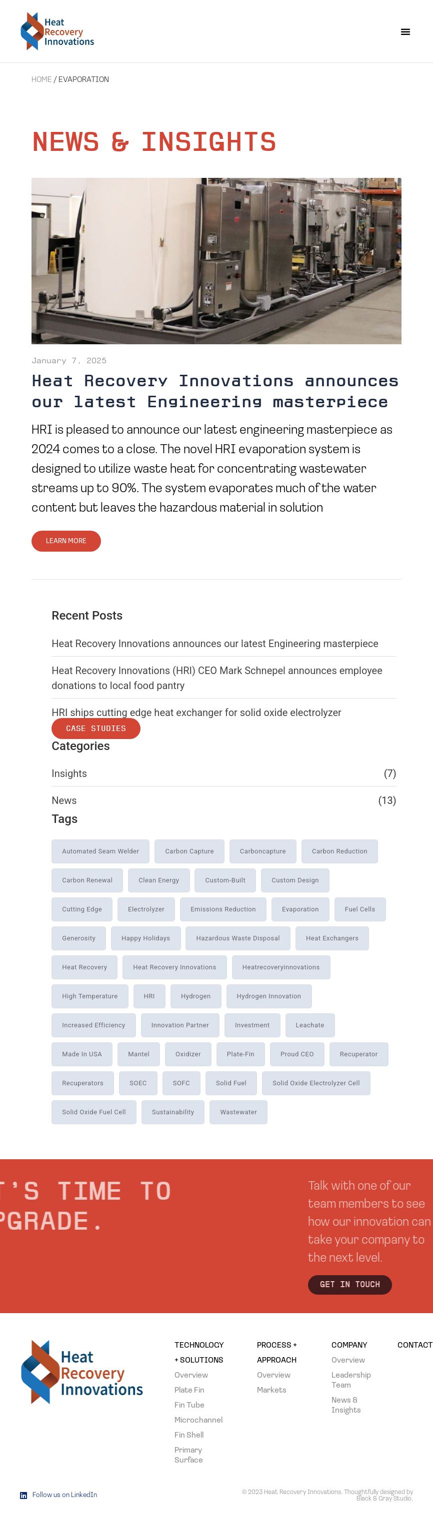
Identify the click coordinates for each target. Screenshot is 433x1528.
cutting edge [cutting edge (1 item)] (82, 909)
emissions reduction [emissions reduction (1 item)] (223, 909)
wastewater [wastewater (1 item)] (238, 1112)
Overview (191, 1376)
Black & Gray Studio (384, 1499)
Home (42, 80)
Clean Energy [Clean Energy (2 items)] (158, 880)
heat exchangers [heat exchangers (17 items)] (332, 938)
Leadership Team (350, 1381)
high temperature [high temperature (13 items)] (90, 996)
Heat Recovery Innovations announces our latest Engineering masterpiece (215, 644)
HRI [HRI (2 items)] (149, 996)
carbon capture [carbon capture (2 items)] (189, 851)
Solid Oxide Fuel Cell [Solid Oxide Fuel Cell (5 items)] (94, 1112)
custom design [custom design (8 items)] (295, 880)
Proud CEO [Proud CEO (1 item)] (297, 1054)
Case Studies (96, 729)
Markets (271, 1391)
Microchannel (198, 1421)
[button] (405, 31)
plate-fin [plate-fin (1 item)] (240, 1054)
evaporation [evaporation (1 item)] (300, 909)
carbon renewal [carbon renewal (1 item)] (87, 880)
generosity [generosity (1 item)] (79, 938)
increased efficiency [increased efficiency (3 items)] (93, 1025)
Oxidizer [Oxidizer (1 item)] (188, 1054)
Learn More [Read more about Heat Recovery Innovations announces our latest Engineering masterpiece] (66, 541)
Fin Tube (189, 1406)
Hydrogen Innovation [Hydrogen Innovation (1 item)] (269, 996)
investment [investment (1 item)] (252, 1025)
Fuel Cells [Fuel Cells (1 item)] (360, 909)
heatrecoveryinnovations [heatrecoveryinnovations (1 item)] (281, 967)
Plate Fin (189, 1391)
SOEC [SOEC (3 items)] (138, 1083)
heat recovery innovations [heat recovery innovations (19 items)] (174, 967)
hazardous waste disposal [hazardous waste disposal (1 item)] (238, 938)
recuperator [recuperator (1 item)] (359, 1054)
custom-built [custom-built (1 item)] (225, 880)
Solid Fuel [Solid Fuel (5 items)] (231, 1083)
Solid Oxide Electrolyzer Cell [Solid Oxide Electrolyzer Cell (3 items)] (316, 1083)
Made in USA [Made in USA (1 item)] (82, 1054)
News (64, 800)
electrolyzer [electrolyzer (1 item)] (146, 909)
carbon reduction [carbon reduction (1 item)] (340, 851)
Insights (69, 773)
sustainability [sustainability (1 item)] (173, 1112)
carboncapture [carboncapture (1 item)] (263, 851)
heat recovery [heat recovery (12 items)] (84, 967)
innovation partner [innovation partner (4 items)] (180, 1025)
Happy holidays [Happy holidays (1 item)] (146, 938)
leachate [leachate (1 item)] (310, 1025)
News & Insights (346, 1406)
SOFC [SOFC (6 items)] (181, 1083)
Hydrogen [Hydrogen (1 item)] (196, 996)
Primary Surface (188, 1456)
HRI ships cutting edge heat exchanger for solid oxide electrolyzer (197, 713)
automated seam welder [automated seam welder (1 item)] (100, 851)
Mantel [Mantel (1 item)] (139, 1054)
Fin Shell (189, 1436)
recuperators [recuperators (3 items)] (83, 1083)
